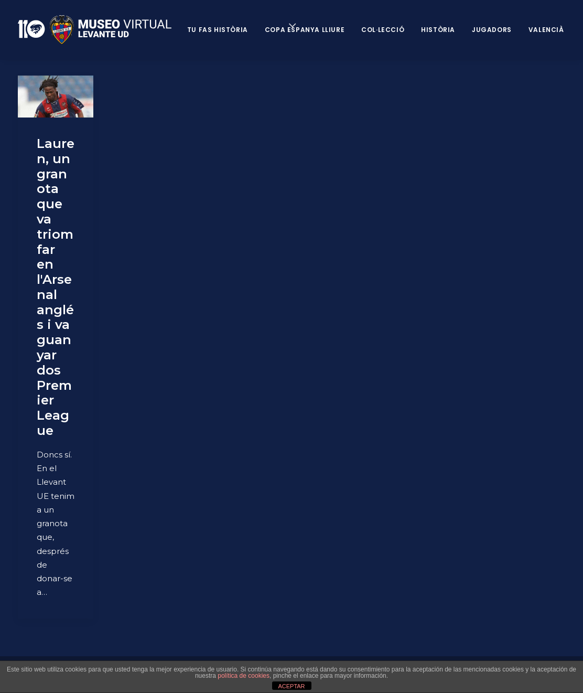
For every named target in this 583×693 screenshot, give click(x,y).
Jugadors (492, 29)
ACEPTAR (291, 686)
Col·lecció (382, 29)
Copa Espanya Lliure (304, 29)
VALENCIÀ (546, 29)
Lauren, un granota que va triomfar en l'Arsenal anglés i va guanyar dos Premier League (55, 287)
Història (438, 29)
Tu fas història (217, 29)
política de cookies (243, 675)
